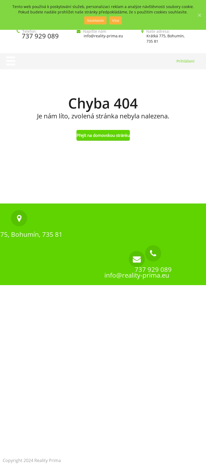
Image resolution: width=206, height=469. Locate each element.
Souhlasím (95, 21)
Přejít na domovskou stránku (103, 135)
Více (115, 21)
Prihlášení (185, 61)
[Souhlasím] (199, 15)
